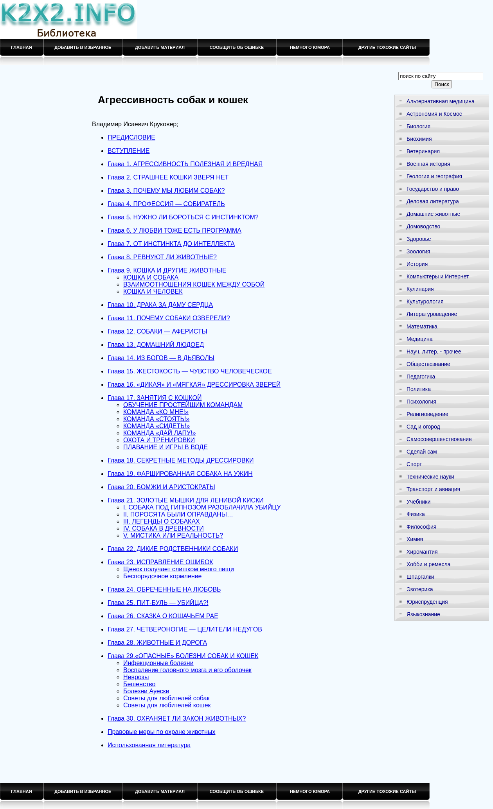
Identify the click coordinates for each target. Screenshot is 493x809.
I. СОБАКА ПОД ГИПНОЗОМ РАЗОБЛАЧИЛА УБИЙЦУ (202, 507)
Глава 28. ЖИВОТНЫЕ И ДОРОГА (157, 642)
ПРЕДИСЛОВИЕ (131, 137)
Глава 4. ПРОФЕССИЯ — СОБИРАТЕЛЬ (166, 204)
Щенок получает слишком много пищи (178, 569)
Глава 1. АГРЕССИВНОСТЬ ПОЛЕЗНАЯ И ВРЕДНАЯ (185, 164)
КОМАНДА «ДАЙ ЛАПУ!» (159, 433)
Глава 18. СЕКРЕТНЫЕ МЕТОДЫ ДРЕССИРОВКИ (181, 460)
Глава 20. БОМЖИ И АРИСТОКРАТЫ (161, 487)
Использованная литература (149, 745)
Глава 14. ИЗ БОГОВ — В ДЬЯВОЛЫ (161, 358)
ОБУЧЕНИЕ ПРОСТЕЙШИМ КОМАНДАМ (183, 405)
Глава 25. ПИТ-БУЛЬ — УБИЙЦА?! (158, 602)
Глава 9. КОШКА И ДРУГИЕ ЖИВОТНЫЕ (167, 270)
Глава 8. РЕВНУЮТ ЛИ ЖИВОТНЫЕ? (162, 257)
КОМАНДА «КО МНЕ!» (156, 412)
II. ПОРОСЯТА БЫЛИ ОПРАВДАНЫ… (178, 514)
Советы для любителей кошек (167, 705)
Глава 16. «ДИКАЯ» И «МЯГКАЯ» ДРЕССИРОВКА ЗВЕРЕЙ (194, 384)
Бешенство (139, 684)
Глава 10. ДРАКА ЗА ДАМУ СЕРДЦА (160, 304)
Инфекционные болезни (158, 663)
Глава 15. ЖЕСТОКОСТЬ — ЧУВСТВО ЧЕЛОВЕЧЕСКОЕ (190, 371)
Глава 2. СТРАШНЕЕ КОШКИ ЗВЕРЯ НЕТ (168, 177)
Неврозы (136, 677)
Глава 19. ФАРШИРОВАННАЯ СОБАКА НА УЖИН (180, 473)
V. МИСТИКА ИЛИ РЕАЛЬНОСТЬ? (173, 535)
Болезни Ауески (146, 691)
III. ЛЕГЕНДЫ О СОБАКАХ (161, 521)
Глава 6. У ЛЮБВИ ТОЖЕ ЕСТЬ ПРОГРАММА (174, 230)
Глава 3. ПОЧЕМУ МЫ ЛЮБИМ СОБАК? (166, 190)
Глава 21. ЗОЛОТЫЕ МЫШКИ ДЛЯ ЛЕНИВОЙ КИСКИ (186, 500)
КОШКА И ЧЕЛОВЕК (153, 291)
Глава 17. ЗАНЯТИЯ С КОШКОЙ (155, 398)
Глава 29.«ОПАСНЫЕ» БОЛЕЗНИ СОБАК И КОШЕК (183, 656)
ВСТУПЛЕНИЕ (129, 150)
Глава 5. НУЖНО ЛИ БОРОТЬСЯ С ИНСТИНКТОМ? (183, 217)
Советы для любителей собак (166, 698)
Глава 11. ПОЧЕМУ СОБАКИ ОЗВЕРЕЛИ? (169, 318)
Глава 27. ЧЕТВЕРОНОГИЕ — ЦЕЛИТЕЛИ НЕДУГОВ (185, 629)
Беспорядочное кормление (162, 576)
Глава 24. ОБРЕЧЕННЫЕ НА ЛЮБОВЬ (164, 589)
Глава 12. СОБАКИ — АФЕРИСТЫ (157, 331)
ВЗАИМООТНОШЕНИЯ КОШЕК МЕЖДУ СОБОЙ (193, 284)
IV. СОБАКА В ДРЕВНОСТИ (163, 528)
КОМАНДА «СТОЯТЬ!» (156, 419)
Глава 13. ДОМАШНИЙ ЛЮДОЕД (156, 344)
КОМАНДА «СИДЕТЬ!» (156, 426)
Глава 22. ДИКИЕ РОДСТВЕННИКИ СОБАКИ (173, 548)
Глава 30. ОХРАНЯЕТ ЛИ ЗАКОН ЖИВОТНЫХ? (177, 718)
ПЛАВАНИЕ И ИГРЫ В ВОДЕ (165, 447)
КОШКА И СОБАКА (150, 277)
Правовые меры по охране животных (161, 731)
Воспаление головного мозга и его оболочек (187, 670)
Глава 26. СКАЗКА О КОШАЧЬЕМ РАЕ (163, 616)
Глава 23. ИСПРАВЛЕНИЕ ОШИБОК (160, 562)
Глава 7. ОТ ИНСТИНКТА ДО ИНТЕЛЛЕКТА (171, 243)
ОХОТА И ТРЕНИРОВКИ (159, 440)
